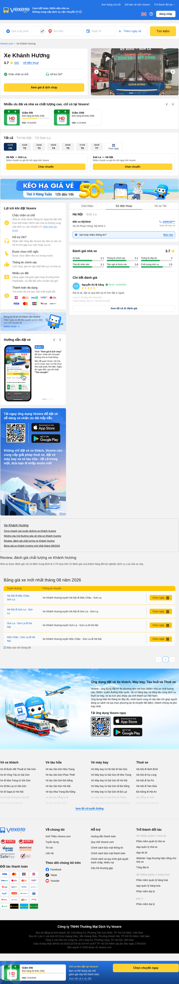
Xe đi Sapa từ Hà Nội (11, 791)
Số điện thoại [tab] (124, 205)
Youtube (54, 880)
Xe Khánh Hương (16, 525)
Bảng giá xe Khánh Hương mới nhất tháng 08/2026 (32, 545)
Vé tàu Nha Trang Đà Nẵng (60, 791)
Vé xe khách (9, 762)
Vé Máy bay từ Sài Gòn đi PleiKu (109, 797)
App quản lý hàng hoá (148, 885)
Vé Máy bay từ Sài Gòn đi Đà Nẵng (110, 786)
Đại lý (139, 899)
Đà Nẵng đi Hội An (146, 791)
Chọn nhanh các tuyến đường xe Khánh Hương (30, 531)
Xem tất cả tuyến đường (89, 808)
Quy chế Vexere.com (102, 842)
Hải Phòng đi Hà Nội (147, 803)
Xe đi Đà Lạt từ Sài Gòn (13, 786)
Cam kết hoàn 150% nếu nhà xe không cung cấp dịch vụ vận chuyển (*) (55, 10)
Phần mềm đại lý (145, 891)
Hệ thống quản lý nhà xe (151, 836)
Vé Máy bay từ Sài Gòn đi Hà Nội (109, 780)
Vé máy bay (99, 762)
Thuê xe (142, 762)
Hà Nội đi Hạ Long (146, 774)
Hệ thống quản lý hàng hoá (153, 875)
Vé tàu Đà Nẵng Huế (57, 797)
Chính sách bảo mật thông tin (107, 847)
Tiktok (53, 875)
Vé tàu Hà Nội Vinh (56, 803)
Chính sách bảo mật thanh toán (108, 853)
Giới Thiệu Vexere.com (58, 836)
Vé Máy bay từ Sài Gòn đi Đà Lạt (109, 791)
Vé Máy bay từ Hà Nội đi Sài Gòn (109, 769)
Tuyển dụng (52, 842)
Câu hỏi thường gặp (102, 868)
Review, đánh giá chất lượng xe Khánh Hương (29, 540)
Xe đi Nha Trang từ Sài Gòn (15, 780)
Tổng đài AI (142, 867)
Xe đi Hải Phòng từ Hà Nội (14, 797)
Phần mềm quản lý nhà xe (150, 841)
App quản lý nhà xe (146, 847)
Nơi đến (59, 31)
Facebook (55, 869)
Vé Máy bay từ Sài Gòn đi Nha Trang (111, 774)
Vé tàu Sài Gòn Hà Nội (58, 786)
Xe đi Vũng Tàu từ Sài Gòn (15, 774)
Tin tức (49, 847)
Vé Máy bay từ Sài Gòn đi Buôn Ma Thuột (110, 805)
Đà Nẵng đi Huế (145, 797)
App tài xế (141, 852)
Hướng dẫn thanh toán (103, 836)
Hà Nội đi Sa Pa (145, 780)
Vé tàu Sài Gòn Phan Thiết (60, 774)
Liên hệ (50, 853)
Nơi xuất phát (20, 31)
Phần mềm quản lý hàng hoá (152, 880)
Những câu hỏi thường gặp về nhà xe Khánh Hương (32, 536)
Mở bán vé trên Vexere (137, 4)
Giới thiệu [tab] (87, 205)
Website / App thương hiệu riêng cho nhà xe (156, 860)
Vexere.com (6, 43)
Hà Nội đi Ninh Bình (147, 769)
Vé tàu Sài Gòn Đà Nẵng (59, 780)
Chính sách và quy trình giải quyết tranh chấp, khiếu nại (109, 861)
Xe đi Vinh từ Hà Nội (11, 803)
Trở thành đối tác (164, 4)
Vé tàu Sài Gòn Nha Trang (60, 769)
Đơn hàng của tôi (111, 4)
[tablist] (124, 206)
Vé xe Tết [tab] (160, 205)
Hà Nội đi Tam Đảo (146, 786)
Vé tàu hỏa (54, 762)
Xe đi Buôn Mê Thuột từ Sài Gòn (18, 769)
